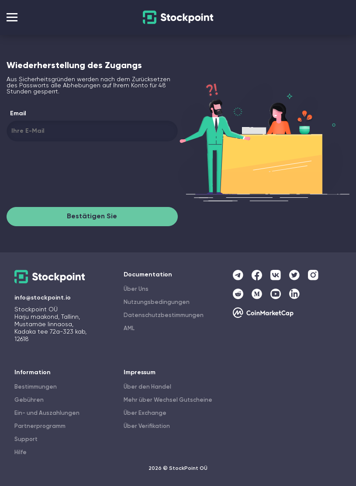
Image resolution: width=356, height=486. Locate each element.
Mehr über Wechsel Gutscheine (168, 400)
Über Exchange (145, 413)
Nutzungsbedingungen (157, 302)
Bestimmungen (35, 387)
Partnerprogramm (40, 426)
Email (18, 113)
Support (26, 439)
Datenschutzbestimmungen (164, 315)
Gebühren (29, 400)
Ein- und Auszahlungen (46, 413)
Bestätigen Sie (92, 216)
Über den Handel (147, 387)
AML (129, 328)
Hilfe (20, 452)
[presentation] (73, 176)
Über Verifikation (147, 426)
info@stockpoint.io (42, 298)
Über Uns (136, 289)
